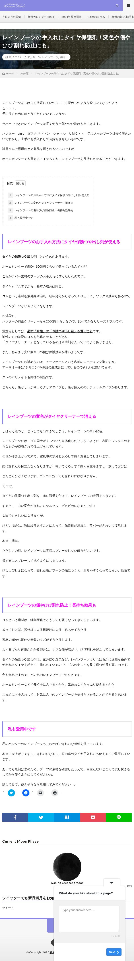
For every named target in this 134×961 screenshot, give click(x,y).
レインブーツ (50, 57)
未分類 (31, 57)
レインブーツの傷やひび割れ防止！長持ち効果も (40, 210)
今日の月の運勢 (11, 16)
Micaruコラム (97, 16)
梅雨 (63, 57)
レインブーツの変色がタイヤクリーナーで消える (40, 202)
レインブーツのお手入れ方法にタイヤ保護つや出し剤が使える (48, 195)
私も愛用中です (20, 218)
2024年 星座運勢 (72, 16)
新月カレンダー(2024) (41, 16)
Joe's (129, 886)
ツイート (8, 907)
